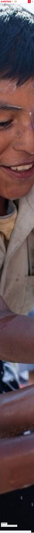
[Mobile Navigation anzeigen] (32, 1)
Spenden (29, 1)
